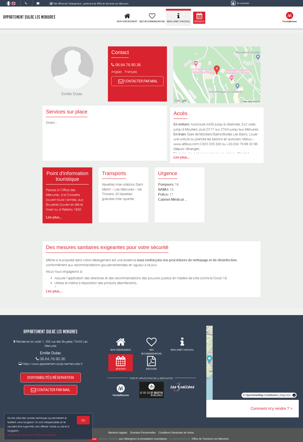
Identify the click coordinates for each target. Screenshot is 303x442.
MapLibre (285, 395)
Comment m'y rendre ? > (271, 408)
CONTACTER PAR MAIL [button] (138, 81)
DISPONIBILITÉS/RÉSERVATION (50, 378)
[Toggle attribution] (294, 395)
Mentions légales (117, 432)
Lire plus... (181, 157)
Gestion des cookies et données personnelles (32, 434)
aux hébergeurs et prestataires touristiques (143, 438)
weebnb (92, 439)
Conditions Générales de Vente (176, 432)
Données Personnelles (143, 432)
